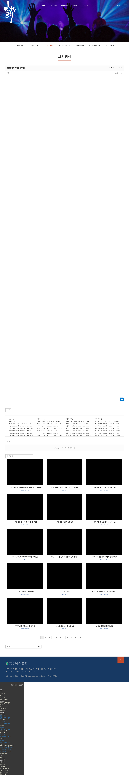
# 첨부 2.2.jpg (41, 419)
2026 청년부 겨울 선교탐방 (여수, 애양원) (64, 489)
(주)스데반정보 (52, 676)
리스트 (8, 410)
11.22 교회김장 (64, 593)
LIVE (1, 691)
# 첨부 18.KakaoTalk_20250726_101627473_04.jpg (50, 428)
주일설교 (2, 693)
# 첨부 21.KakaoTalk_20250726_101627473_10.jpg (21, 431)
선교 (75, 6)
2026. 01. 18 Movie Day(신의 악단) (25, 558)
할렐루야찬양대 (94, 45)
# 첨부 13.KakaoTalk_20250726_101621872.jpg (21, 426)
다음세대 (64, 6)
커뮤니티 (85, 6)
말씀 (43, 6)
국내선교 (2, 757)
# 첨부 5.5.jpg (12, 421)
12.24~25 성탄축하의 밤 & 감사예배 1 (104, 558)
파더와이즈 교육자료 (5, 751)
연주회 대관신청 (64, 45)
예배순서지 (34, 45)
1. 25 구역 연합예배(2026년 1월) (103, 523)
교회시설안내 (3, 708)
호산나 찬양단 (109, 45)
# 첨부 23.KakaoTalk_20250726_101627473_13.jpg (79, 431)
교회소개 (54, 6)
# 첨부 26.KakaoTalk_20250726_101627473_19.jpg (50, 433)
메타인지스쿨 (3, 731)
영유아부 (2, 714)
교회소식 (20, 45)
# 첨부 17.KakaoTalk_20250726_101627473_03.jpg (21, 428)
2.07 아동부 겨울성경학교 (64, 523)
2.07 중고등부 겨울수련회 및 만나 (25, 523)
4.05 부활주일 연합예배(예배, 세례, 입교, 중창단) (25, 489)
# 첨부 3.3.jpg (70, 419)
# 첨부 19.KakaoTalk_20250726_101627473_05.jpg (79, 428)
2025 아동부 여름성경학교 (104, 627)
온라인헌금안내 (79, 45)
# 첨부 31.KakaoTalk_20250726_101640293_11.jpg (79, 435)
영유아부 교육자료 (5, 718)
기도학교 (2, 697)
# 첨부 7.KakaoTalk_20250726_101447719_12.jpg (79, 421)
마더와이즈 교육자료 (5, 749)
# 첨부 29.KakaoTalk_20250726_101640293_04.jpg (21, 435)
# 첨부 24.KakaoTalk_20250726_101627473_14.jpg (108, 431)
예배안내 (2, 705)
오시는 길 (2, 710)
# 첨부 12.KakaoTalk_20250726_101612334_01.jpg (108, 423)
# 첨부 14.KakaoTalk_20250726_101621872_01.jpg (50, 426)
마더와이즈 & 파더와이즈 (7, 746)
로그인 (109, 6)
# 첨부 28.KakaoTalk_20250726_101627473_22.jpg (108, 433)
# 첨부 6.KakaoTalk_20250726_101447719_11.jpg (50, 421)
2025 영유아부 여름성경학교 (64, 627)
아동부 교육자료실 (5, 729)
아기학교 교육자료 (5, 723)
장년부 (2, 744)
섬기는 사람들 (4, 706)
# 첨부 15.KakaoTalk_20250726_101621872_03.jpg (79, 426)
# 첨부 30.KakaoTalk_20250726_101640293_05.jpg (50, 435)
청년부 (2, 738)
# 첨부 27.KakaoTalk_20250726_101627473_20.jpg (79, 433)
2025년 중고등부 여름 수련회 (25, 627)
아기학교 (2, 719)
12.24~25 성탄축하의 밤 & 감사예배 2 (64, 558)
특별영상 (2, 695)
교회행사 (50, 45)
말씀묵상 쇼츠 (4, 699)
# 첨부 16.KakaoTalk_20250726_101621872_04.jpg (108, 426)
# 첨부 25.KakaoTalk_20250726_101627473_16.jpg (21, 433)
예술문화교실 (3, 753)
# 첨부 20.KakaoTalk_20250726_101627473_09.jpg (108, 428)
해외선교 (2, 759)
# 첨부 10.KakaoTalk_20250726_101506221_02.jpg (50, 423)
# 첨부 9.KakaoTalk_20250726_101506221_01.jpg (21, 423)
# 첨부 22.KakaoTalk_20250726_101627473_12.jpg (50, 431)
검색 (39, 646)
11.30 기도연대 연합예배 (25, 593)
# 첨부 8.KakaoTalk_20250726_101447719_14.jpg (108, 421)
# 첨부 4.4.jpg (99, 419)
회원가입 (117, 6)
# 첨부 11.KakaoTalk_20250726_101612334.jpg (79, 423)
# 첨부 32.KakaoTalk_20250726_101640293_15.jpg (108, 435)
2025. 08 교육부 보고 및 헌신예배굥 (103, 593)
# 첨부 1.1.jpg (12, 419)
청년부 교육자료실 (5, 742)
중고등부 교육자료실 (5, 736)
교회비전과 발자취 (5, 703)
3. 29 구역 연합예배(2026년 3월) (103, 489)
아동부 (2, 725)
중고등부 (2, 733)
